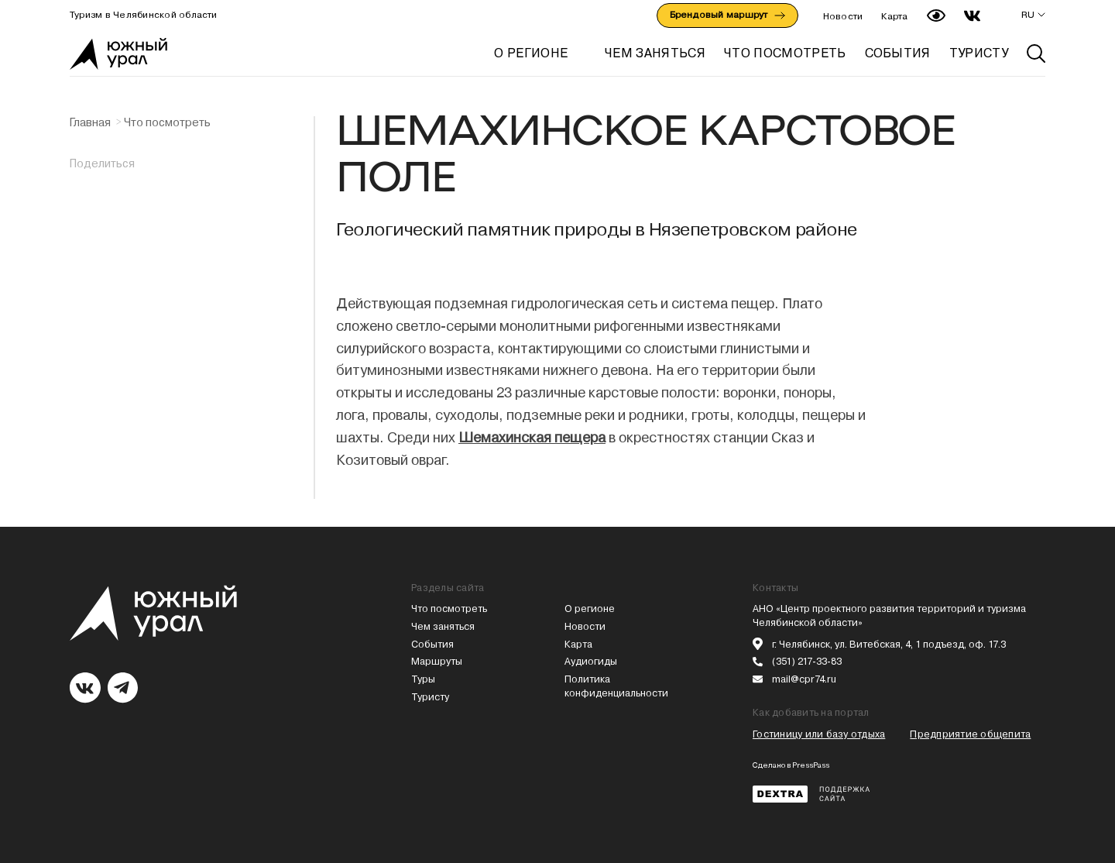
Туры (423, 679)
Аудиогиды (590, 661)
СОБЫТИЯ (898, 53)
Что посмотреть (167, 122)
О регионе (531, 53)
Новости (843, 16)
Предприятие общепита (970, 734)
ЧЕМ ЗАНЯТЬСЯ (655, 53)
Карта (894, 16)
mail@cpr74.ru (804, 679)
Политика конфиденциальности (616, 686)
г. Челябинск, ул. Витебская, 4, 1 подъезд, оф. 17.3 (889, 644)
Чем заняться (443, 626)
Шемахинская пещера (532, 437)
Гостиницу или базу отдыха (819, 734)
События (432, 644)
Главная (90, 122)
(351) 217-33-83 (807, 661)
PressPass (810, 765)
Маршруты (436, 661)
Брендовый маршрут (727, 14)
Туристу (430, 697)
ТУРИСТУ (978, 53)
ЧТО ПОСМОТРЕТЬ (785, 53)
